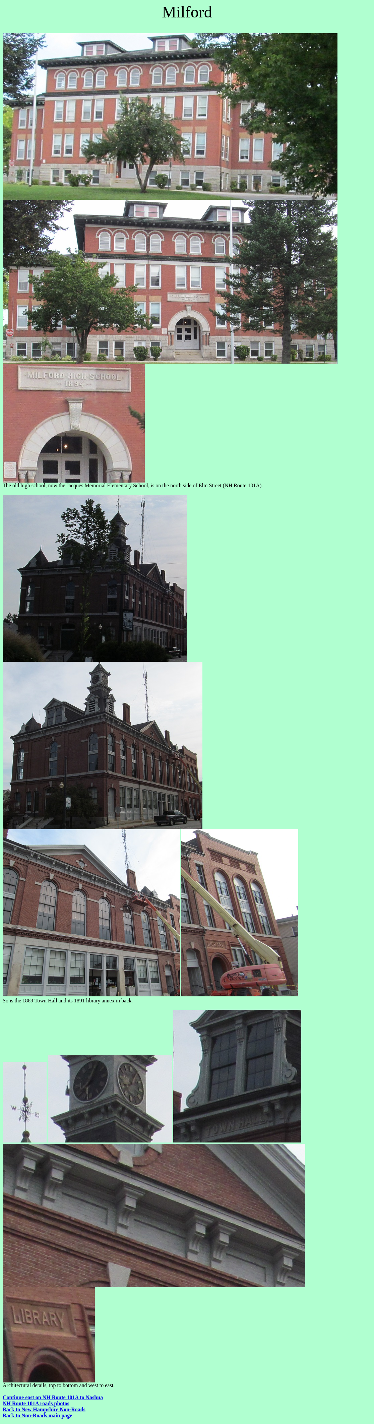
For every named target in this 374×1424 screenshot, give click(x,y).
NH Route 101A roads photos (36, 1403)
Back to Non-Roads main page (37, 1415)
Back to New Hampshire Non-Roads (44, 1409)
